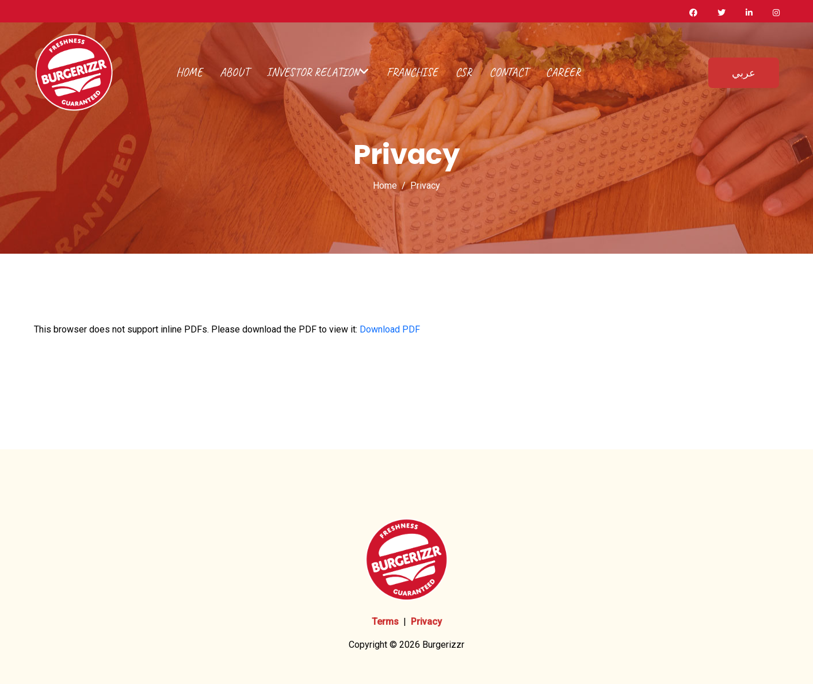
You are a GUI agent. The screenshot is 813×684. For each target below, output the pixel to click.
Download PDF (390, 329)
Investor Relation (317, 72)
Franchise (412, 72)
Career (563, 72)
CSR (463, 72)
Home (189, 72)
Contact (508, 72)
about (234, 72)
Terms (385, 621)
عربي (743, 73)
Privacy (426, 621)
